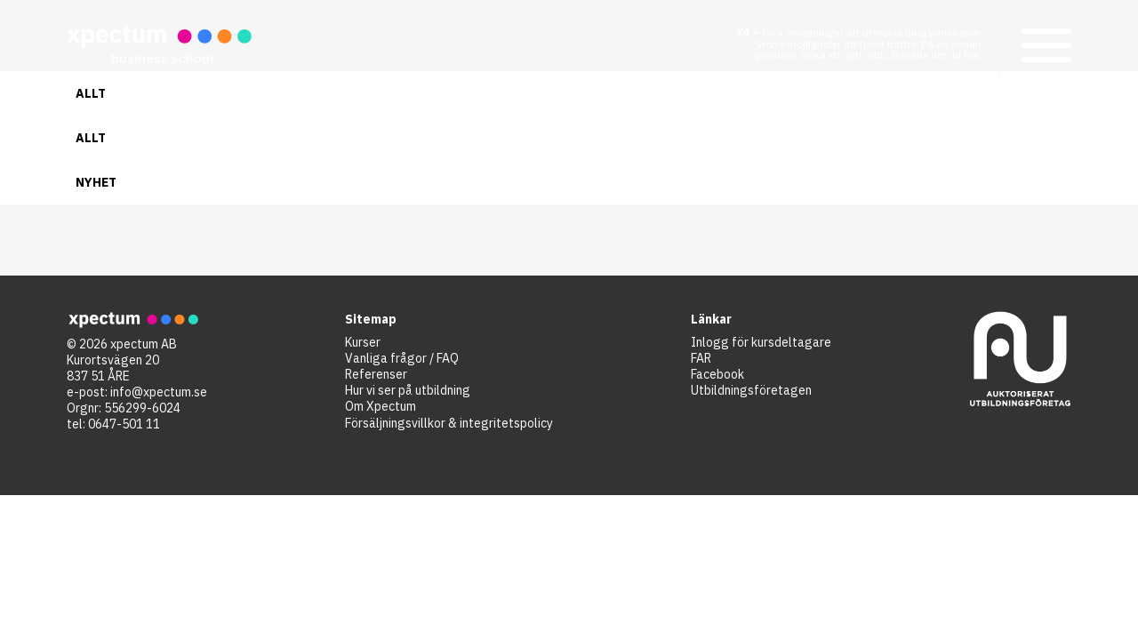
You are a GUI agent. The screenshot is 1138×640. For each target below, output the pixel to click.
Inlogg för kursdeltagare (761, 342)
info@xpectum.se (158, 392)
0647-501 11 (124, 424)
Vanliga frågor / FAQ (402, 358)
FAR (701, 358)
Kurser (363, 342)
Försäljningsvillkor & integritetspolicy (449, 423)
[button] (1044, 44)
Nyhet (96, 182)
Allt (91, 93)
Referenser (376, 374)
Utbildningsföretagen (751, 390)
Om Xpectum (380, 406)
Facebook (717, 374)
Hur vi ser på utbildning (407, 390)
